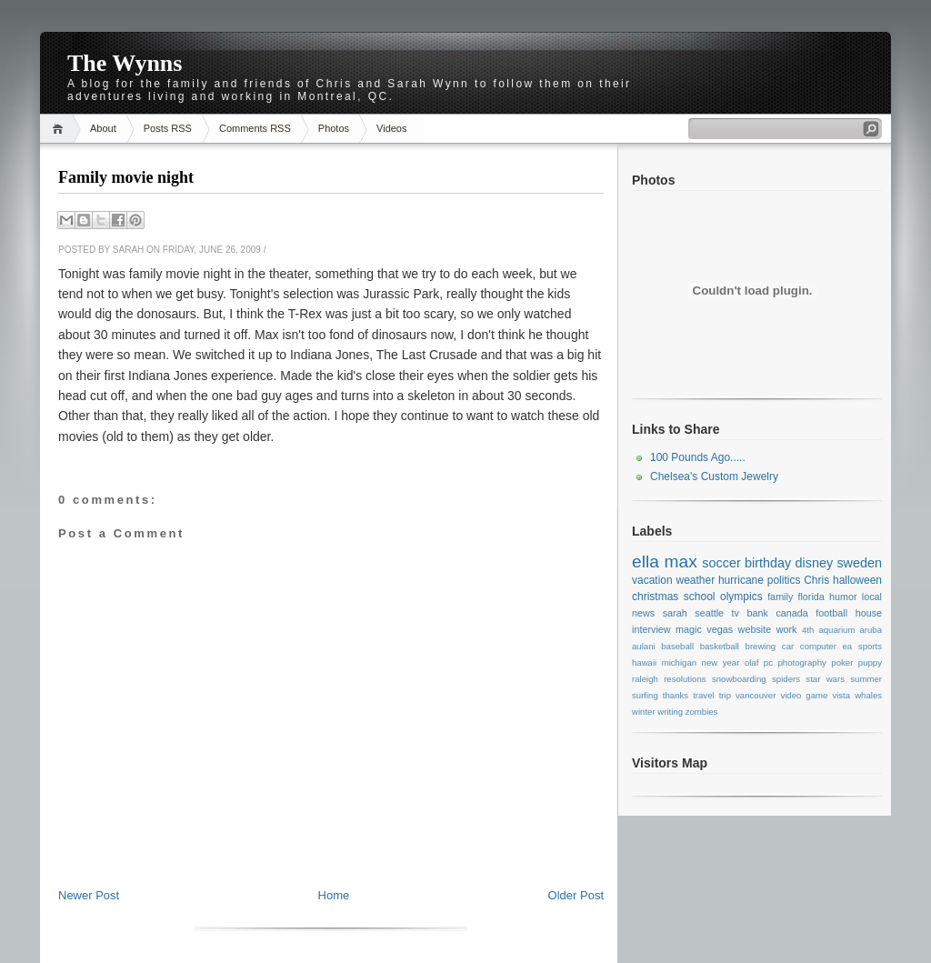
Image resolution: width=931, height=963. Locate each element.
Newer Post (88, 895)
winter (644, 712)
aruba (871, 630)
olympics (741, 596)
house (869, 612)
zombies (702, 712)
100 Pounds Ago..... (698, 457)
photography (801, 662)
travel (703, 695)
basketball (719, 646)
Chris (816, 580)
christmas (655, 596)
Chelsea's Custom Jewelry (714, 476)
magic (689, 629)
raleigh (645, 679)
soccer (721, 563)
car (788, 646)
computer (818, 646)
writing (670, 712)
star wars (825, 679)
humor (843, 596)
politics (784, 580)
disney (815, 563)
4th (808, 630)
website (755, 629)
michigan (679, 662)
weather (695, 580)
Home (60, 129)
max (680, 561)
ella (645, 561)
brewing (761, 646)
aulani (644, 646)
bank (756, 612)
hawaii (644, 662)
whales (868, 695)
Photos (333, 128)
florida (810, 596)
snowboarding (739, 679)
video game (803, 695)
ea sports (862, 646)
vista (841, 695)
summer (866, 679)
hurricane (741, 580)
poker (842, 662)
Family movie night (126, 177)
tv (735, 612)
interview (651, 629)
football (831, 612)
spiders (786, 679)
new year (721, 662)
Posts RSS (168, 128)
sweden (859, 563)
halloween (857, 580)
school (700, 596)
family (780, 596)
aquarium (836, 630)
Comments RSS (255, 128)
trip (725, 695)
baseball (677, 646)
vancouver (756, 695)
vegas (719, 629)
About (103, 128)
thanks (675, 695)
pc (768, 662)
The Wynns (124, 63)
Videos (391, 128)
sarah (675, 612)
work (786, 629)
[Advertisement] (331, 846)
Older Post (576, 895)
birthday (768, 563)
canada (791, 612)
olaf (751, 662)
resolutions (685, 679)
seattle (709, 612)
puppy (870, 662)
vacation (652, 580)
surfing (645, 695)
